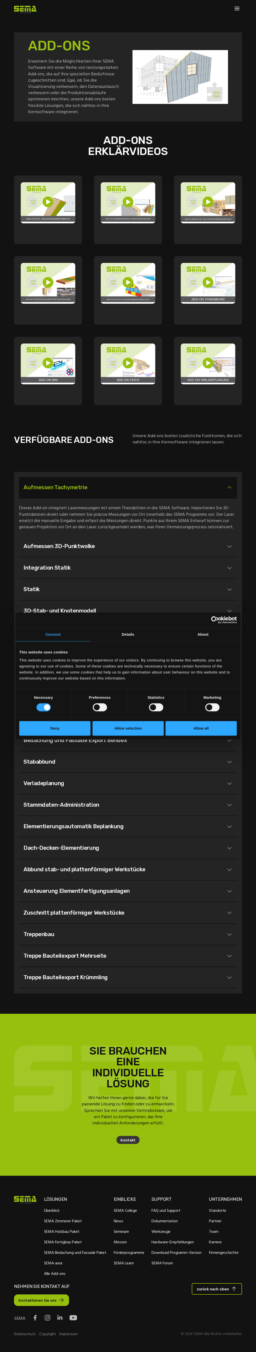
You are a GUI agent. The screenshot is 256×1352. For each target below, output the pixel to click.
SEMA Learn (124, 1265)
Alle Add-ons (55, 1275)
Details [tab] (128, 634)
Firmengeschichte (223, 1254)
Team (213, 1233)
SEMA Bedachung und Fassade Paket (75, 1254)
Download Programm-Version (177, 1254)
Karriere (215, 1243)
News (118, 1222)
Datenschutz (25, 1335)
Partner (215, 1222)
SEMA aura (53, 1265)
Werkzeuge (161, 1233)
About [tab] (203, 634)
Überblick (52, 1212)
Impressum (68, 1335)
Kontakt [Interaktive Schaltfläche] (128, 1141)
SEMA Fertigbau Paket (63, 1243)
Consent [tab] (53, 634)
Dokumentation (165, 1222)
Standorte (217, 1212)
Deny (55, 728)
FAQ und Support (166, 1212)
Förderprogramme (129, 1254)
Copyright (47, 1335)
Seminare (121, 1233)
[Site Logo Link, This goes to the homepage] (25, 9)
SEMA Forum (162, 1265)
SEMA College (125, 1212)
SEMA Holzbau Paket (62, 1233)
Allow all (201, 728)
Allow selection (128, 728)
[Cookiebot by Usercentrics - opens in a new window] (215, 620)
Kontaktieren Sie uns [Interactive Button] (37, 1302)
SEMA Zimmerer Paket (63, 1222)
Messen (120, 1243)
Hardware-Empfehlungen (173, 1243)
